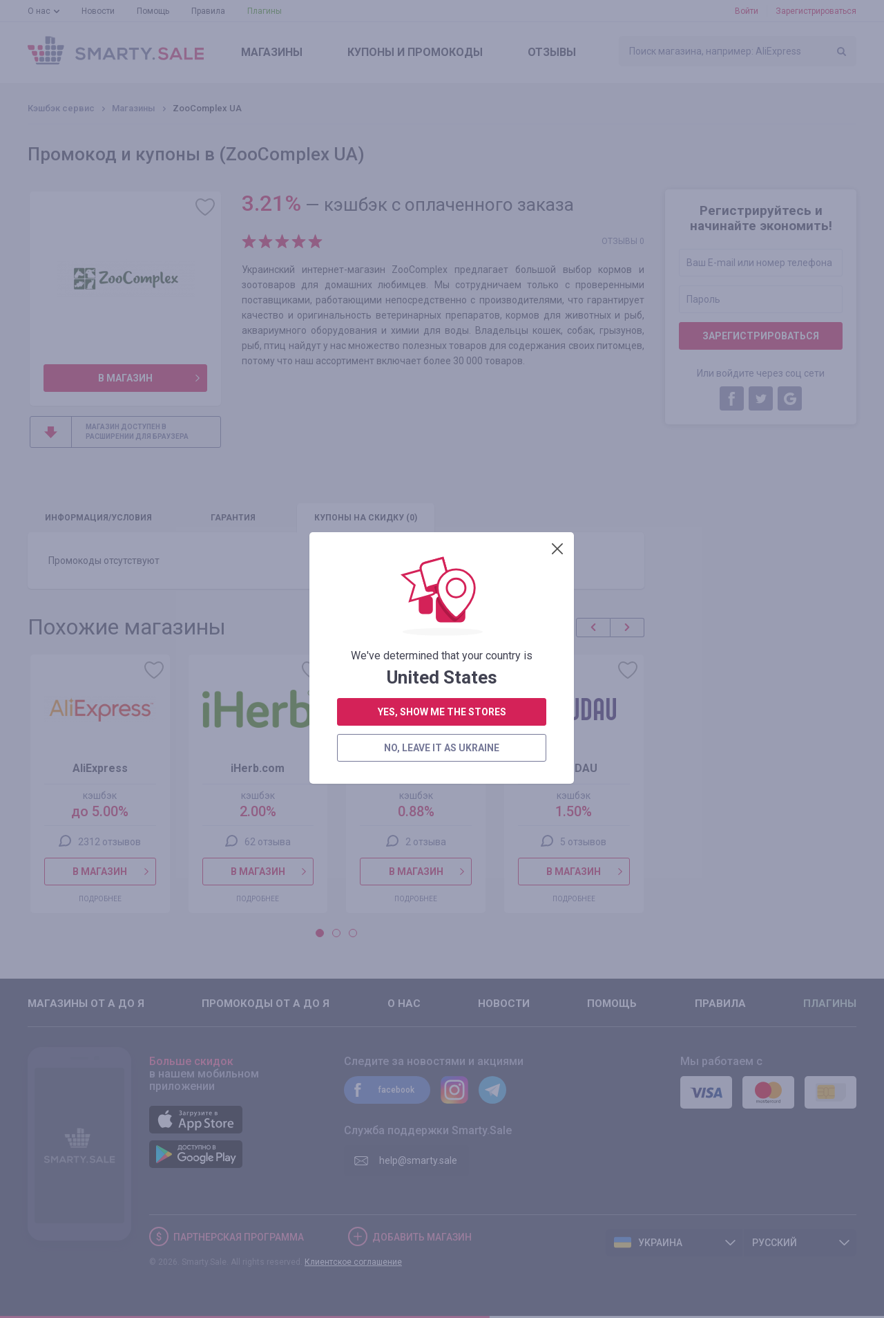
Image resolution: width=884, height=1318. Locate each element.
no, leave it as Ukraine (441, 384)
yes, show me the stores (442, 349)
